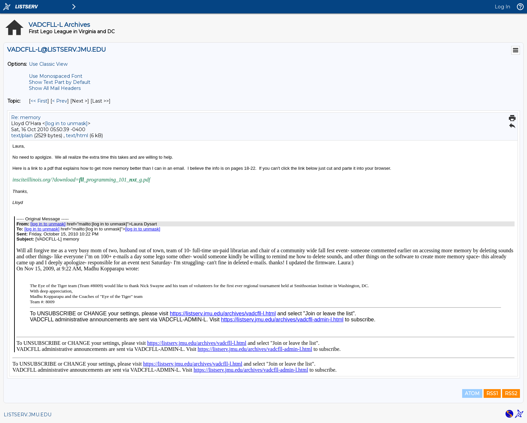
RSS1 (492, 393)
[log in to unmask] (66, 123)
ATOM (472, 393)
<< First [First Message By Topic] (39, 101)
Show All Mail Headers (55, 88)
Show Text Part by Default (59, 82)
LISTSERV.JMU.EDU (27, 415)
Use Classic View (48, 64)
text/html (77, 136)
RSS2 (511, 393)
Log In (502, 7)
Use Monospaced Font (55, 76)
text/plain (22, 136)
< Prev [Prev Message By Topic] (59, 101)
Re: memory (26, 117)
